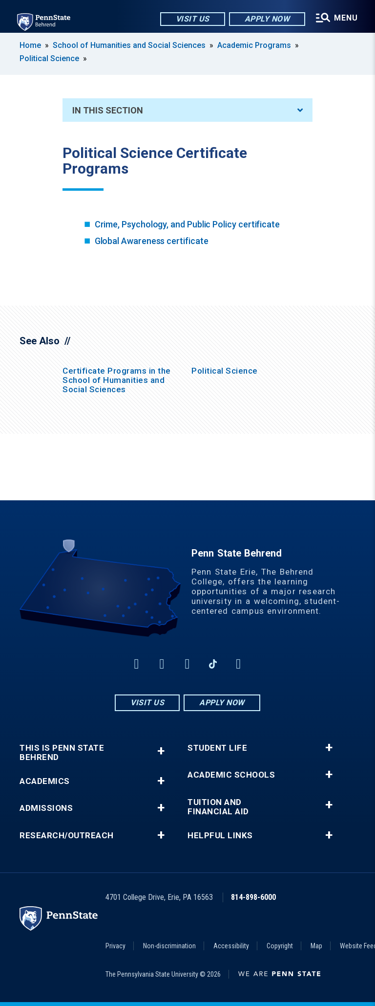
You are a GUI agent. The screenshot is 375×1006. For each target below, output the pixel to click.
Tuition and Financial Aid (218, 807)
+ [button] (161, 751)
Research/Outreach (67, 835)
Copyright (280, 946)
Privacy (115, 946)
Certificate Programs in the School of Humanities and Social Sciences (116, 380)
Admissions (46, 808)
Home (30, 45)
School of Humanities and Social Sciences (129, 45)
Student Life (217, 748)
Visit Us (191, 19)
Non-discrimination (169, 946)
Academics (45, 781)
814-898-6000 (253, 897)
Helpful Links (220, 835)
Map (316, 946)
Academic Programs (254, 45)
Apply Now (266, 19)
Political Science (49, 58)
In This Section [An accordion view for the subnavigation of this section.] (187, 110)
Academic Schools (231, 775)
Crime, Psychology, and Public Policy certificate (187, 224)
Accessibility (231, 946)
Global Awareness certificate (151, 241)
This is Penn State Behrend (62, 752)
